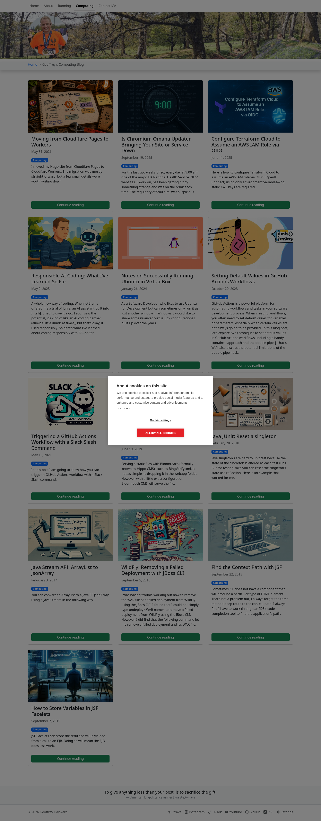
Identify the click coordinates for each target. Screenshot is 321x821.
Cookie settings (137, 426)
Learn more (123, 414)
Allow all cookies (184, 426)
